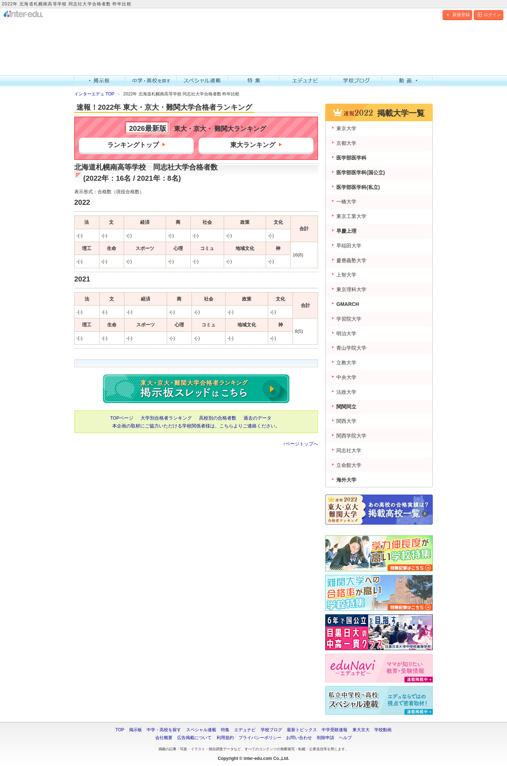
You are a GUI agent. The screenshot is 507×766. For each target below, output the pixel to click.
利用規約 (225, 737)
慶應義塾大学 (351, 260)
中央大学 (346, 377)
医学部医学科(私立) (358, 187)
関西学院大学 (351, 436)
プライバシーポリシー (259, 737)
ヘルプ (345, 737)
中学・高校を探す (151, 80)
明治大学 (346, 333)
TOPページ (121, 418)
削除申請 (325, 737)
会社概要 (163, 737)
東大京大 (361, 729)
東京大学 (346, 128)
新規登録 (457, 15)
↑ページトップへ (300, 443)
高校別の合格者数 (217, 418)
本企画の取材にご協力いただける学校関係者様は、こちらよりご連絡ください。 (196, 426)
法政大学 (346, 392)
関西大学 (346, 421)
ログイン (488, 15)
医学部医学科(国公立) (360, 172)
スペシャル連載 (202, 80)
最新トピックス (302, 729)
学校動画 (383, 729)
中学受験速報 (334, 729)
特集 (253, 80)
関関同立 (346, 407)
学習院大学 (348, 319)
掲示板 (99, 80)
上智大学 (346, 275)
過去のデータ (257, 418)
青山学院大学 (351, 348)
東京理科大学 (351, 289)
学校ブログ (356, 80)
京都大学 (346, 143)
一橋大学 (346, 201)
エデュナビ (305, 80)
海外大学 (346, 480)
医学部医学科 (351, 158)
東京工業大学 (351, 216)
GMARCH (347, 304)
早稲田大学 (348, 246)
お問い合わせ (299, 737)
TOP (119, 729)
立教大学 (346, 362)
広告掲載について (194, 737)
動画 (407, 80)
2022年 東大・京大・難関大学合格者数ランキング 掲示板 (196, 388)
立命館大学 (348, 465)
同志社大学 (348, 450)
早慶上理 (346, 231)
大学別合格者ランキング (166, 418)
